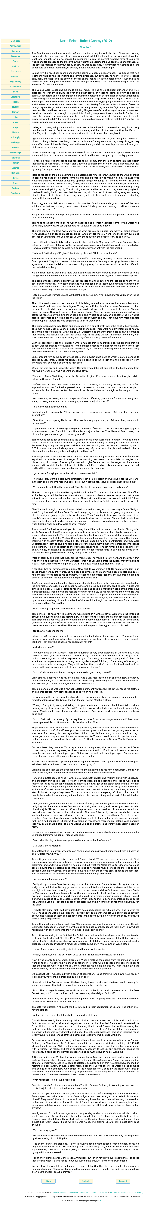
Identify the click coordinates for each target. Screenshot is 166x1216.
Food (15, 92)
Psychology (15, 152)
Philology (15, 142)
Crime (15, 61)
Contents (86, 1181)
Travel (15, 183)
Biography (15, 51)
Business (15, 56)
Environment (15, 86)
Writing (15, 188)
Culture (15, 66)
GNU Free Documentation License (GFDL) (126, 1192)
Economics (15, 71)
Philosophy (15, 137)
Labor (15, 117)
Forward (123, 1181)
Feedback (15, 193)
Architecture (15, 46)
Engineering (15, 81)
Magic (15, 127)
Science (15, 168)
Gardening (15, 97)
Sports (15, 178)
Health (15, 102)
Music (15, 122)
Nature (15, 132)
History (15, 107)
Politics (15, 147)
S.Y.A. (100, 1200)
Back (48, 1181)
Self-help (15, 173)
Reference (15, 158)
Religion (15, 163)
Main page (15, 41)
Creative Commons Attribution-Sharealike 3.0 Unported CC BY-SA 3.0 (79, 1192)
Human (15, 112)
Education (15, 76)
